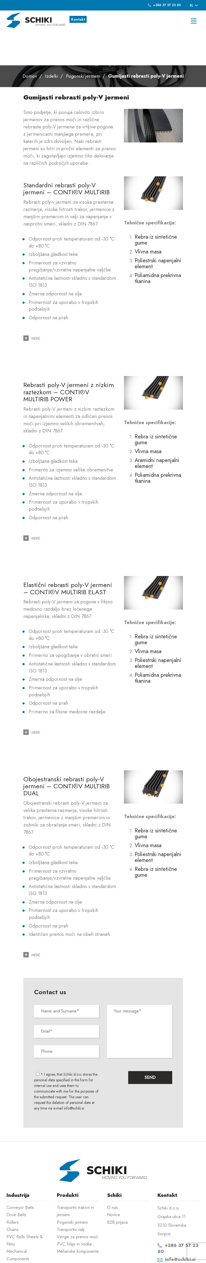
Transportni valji (70, 1195)
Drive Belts (16, 1180)
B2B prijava (117, 1188)
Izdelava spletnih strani (172, 1255)
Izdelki (51, 41)
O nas (112, 1173)
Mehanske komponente (78, 1217)
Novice (113, 1180)
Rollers (12, 1188)
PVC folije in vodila (74, 1210)
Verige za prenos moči (77, 1202)
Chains (12, 1195)
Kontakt (78, 19)
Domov (28, 41)
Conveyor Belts (20, 1173)
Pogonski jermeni (83, 41)
